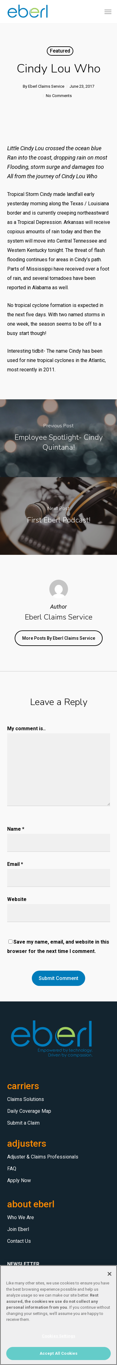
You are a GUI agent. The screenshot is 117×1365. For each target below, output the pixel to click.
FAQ (11, 1169)
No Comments (59, 95)
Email (15, 864)
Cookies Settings (58, 1336)
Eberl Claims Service (46, 86)
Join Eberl (18, 1229)
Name (15, 829)
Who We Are (20, 1217)
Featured (60, 51)
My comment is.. (26, 728)
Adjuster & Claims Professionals (42, 1157)
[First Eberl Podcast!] (58, 516)
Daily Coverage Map (29, 1111)
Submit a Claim (23, 1123)
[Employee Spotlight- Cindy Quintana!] (58, 438)
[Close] (109, 1274)
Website (17, 899)
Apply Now (19, 1180)
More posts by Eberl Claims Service (58, 638)
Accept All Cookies (58, 1353)
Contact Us (19, 1241)
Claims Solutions (25, 1099)
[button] (108, 11)
